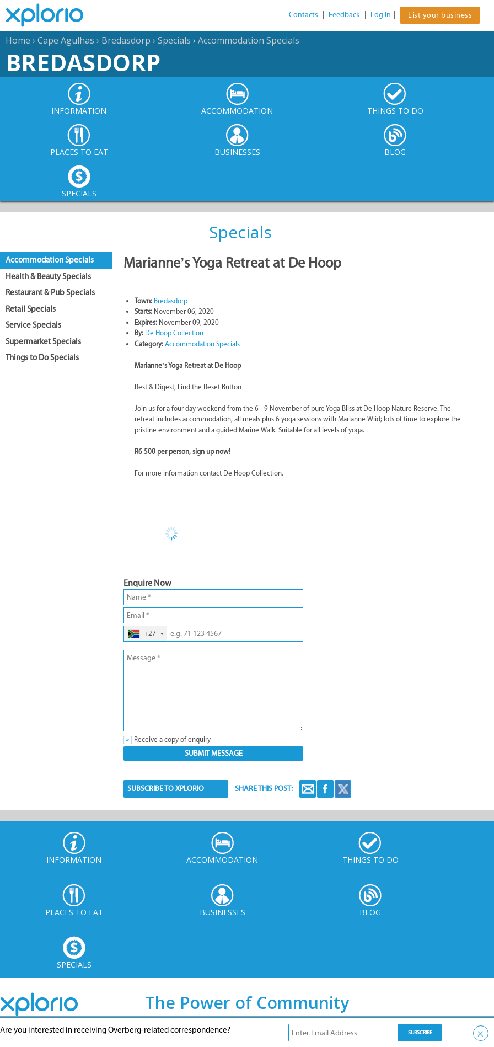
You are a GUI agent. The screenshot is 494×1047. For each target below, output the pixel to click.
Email (307, 789)
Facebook (325, 789)
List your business (440, 15)
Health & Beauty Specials (48, 276)
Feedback (344, 14)
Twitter (343, 789)
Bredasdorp (126, 40)
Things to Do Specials (42, 357)
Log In (380, 14)
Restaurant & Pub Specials (50, 292)
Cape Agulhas (65, 40)
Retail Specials (31, 309)
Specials (174, 40)
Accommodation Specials (248, 40)
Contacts (303, 14)
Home (18, 40)
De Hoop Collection (174, 333)
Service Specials (33, 325)
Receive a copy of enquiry (172, 739)
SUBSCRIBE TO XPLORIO (165, 788)
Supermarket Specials (43, 341)
